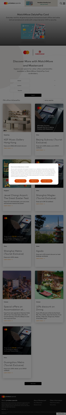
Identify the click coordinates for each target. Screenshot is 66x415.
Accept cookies (46, 180)
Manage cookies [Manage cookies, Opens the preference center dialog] (20, 180)
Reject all (34, 180)
